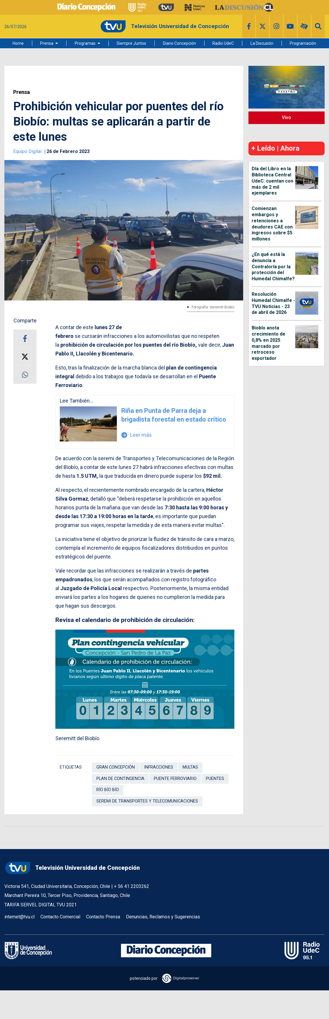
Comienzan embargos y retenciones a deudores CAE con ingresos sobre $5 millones (272, 224)
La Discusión (261, 43)
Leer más (136, 435)
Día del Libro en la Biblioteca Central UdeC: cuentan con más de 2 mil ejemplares (272, 181)
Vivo (286, 117)
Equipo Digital (28, 151)
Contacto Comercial (60, 917)
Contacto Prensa (103, 917)
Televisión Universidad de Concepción (72, 868)
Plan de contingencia (120, 778)
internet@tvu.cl (19, 917)
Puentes (215, 778)
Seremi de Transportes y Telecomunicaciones (147, 801)
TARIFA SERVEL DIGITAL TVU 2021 (40, 905)
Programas (85, 43)
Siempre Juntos (131, 43)
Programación (303, 43)
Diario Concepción (179, 43)
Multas (190, 767)
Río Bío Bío (107, 789)
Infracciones (158, 767)
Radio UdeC (223, 43)
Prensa (46, 43)
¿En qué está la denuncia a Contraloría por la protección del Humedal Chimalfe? (273, 266)
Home (18, 43)
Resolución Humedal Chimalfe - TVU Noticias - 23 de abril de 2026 (273, 303)
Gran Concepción (115, 767)
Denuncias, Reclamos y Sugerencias (163, 917)
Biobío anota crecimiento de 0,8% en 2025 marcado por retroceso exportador (268, 343)
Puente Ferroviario (175, 778)
